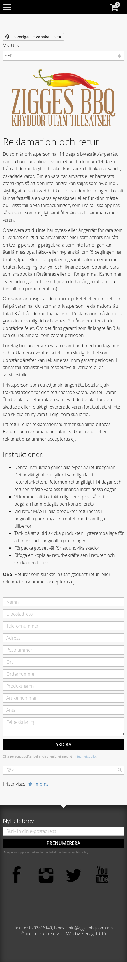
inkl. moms (37, 784)
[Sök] (120, 770)
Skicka (64, 744)
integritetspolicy (85, 756)
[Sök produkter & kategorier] (63, 770)
